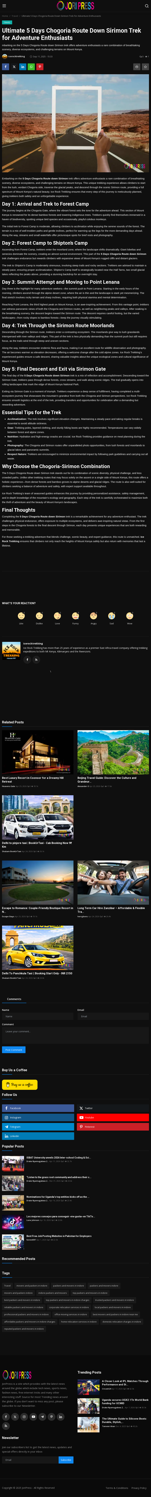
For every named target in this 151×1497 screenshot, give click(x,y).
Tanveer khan (108, 1426)
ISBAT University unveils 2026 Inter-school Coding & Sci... (59, 1158)
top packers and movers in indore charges (67, 1300)
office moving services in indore (71, 1314)
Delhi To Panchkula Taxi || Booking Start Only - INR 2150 (37, 973)
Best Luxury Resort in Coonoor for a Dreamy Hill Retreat (33, 779)
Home (5, 15)
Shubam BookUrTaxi (11, 851)
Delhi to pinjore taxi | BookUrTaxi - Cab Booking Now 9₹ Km (37, 845)
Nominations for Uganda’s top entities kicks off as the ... (58, 1197)
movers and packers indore (18, 1293)
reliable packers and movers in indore (23, 1307)
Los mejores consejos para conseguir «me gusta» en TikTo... (61, 1216)
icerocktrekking (33, 643)
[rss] (6, 1426)
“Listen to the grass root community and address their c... (59, 1177)
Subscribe (66, 1460)
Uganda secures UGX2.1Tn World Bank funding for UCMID (125, 1402)
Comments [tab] (14, 999)
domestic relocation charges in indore (122, 1321)
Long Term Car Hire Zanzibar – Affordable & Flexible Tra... (111, 910)
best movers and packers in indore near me (115, 1314)
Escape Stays (8, 916)
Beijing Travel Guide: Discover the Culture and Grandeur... (107, 779)
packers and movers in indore (68, 1285)
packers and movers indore (104, 1285)
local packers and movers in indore (113, 1307)
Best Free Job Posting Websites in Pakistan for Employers (59, 1236)
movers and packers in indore (32, 1285)
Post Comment (13, 1050)
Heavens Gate (8, 786)
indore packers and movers (53, 1293)
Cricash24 (106, 1389)
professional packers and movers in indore (26, 1314)
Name (5, 1010)
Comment (8, 1024)
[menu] (4, 6)
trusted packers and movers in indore (114, 1300)
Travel (15, 15)
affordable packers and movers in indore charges (29, 1321)
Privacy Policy (138, 1488)
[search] (147, 6)
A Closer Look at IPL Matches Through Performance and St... (125, 1383)
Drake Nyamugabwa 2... (38, 1161)
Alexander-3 (83, 786)
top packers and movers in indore (90, 1293)
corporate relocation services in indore (69, 1307)
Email (81, 1010)
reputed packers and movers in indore (24, 1329)
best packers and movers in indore (22, 1300)
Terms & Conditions (115, 1488)
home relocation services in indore (79, 1321)
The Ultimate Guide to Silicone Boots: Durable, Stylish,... (124, 1420)
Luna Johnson (33, 1220)
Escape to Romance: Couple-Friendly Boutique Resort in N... (37, 910)
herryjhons (83, 916)
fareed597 (31, 1240)
